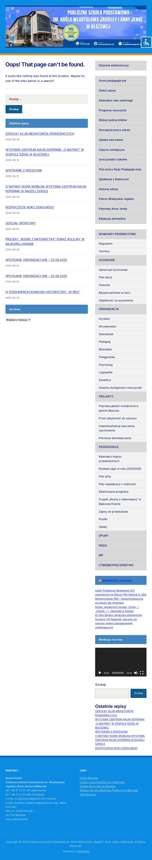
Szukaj (100, 684)
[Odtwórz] (100, 673)
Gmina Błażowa (89, 778)
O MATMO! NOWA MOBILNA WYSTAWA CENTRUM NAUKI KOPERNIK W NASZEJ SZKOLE (120, 740)
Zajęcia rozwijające (111, 149)
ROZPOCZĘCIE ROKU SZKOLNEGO (30, 207)
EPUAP (103, 535)
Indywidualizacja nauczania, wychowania (117, 428)
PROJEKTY (106, 396)
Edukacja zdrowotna (112, 218)
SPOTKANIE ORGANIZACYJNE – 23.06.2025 (36, 260)
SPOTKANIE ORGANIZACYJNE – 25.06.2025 (36, 276)
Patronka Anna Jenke (113, 208)
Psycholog (106, 364)
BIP (101, 555)
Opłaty (103, 527)
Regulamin (106, 243)
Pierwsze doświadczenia (115, 438)
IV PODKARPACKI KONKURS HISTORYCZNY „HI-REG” (43, 292)
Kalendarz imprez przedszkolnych (110, 459)
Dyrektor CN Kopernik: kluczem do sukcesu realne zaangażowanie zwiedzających (116, 623)
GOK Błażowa (88, 794)
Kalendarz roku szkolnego (116, 100)
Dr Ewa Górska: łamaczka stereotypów (118, 615)
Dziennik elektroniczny (114, 65)
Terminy (104, 251)
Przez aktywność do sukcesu (118, 418)
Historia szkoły (108, 189)
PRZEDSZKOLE (109, 447)
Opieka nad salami (111, 140)
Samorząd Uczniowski (113, 270)
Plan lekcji (105, 277)
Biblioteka (105, 349)
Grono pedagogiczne (112, 80)
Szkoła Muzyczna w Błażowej (97, 786)
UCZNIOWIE (107, 260)
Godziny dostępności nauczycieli (120, 387)
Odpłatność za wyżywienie (116, 300)
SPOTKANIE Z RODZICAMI (24, 170)
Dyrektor (104, 318)
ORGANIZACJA (109, 309)
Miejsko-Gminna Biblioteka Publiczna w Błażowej (109, 790)
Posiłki (103, 519)
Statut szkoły (107, 90)
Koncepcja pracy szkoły (114, 130)
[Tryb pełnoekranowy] (142, 673)
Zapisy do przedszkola (113, 511)
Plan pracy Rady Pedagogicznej (120, 169)
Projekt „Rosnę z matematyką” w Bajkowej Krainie (120, 502)
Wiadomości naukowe (117, 580)
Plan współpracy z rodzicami (117, 484)
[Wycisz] (136, 673)
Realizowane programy (114, 491)
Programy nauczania (112, 110)
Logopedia (105, 372)
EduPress (83, 851)
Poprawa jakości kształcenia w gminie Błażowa (118, 408)
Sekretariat (106, 334)
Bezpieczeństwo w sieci (114, 292)
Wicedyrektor (108, 326)
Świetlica (105, 380)
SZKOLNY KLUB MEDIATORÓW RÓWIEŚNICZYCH (40, 133)
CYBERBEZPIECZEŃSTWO (116, 565)
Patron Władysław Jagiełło (116, 199)
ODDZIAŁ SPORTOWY (21, 223)
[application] (120, 662)
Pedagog (104, 341)
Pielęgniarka (107, 357)
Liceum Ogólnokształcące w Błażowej (102, 782)
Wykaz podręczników (113, 120)
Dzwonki (104, 285)
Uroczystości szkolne (113, 159)
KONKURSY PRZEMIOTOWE (117, 234)
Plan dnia (105, 476)
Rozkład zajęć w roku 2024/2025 (120, 468)
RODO (103, 545)
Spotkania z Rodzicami (114, 179)
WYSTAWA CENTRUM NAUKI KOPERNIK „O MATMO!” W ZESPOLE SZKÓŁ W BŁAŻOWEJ (119, 723)
